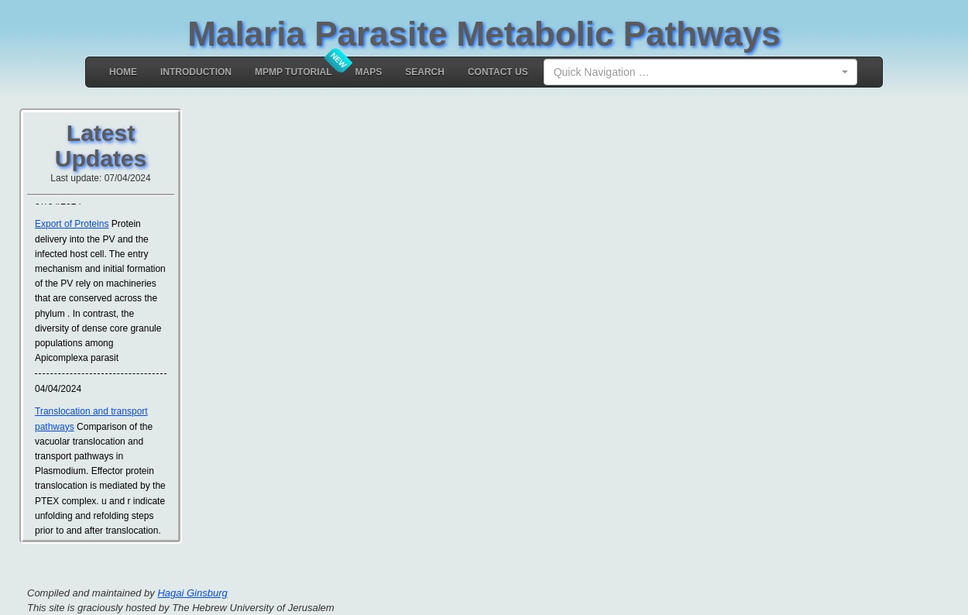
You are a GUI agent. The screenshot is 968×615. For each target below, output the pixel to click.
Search (425, 72)
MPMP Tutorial (293, 72)
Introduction (196, 72)
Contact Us (498, 72)
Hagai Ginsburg (192, 593)
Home (123, 72)
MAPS (369, 72)
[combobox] (700, 72)
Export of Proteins (71, 224)
